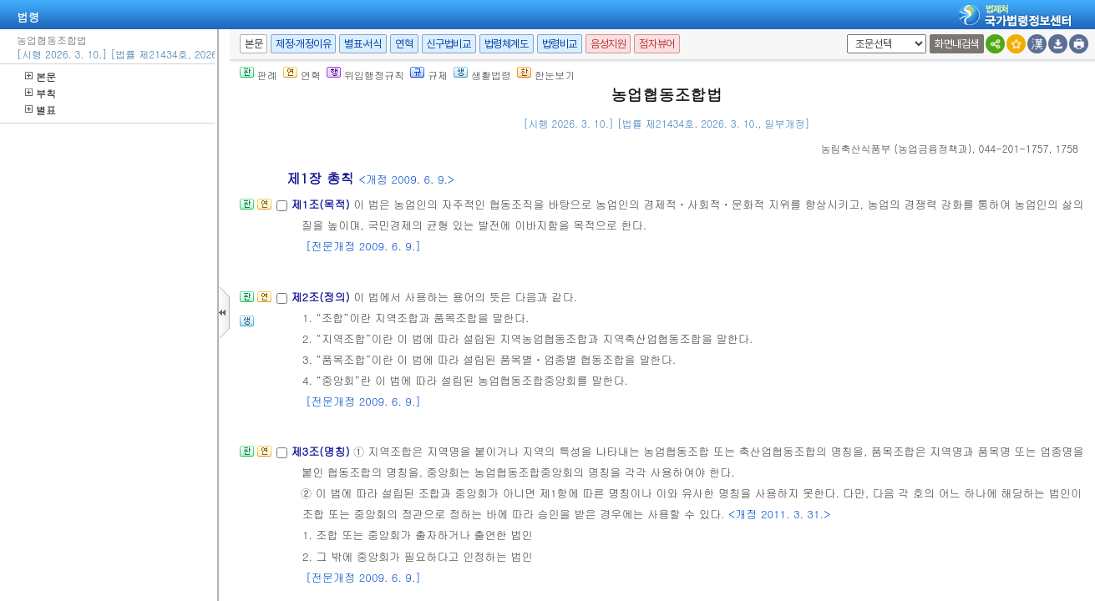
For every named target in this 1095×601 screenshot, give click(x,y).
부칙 (40, 93)
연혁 (404, 44)
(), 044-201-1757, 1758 (949, 148)
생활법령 (482, 75)
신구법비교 (449, 44)
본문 (40, 76)
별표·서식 (363, 44)
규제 (429, 75)
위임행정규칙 (365, 75)
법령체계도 (506, 44)
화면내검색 (957, 44)
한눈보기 (546, 75)
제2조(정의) (322, 297)
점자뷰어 (656, 44)
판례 (258, 75)
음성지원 (608, 44)
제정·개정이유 (303, 44)
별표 (40, 110)
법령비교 (559, 44)
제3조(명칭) (322, 451)
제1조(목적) (322, 204)
